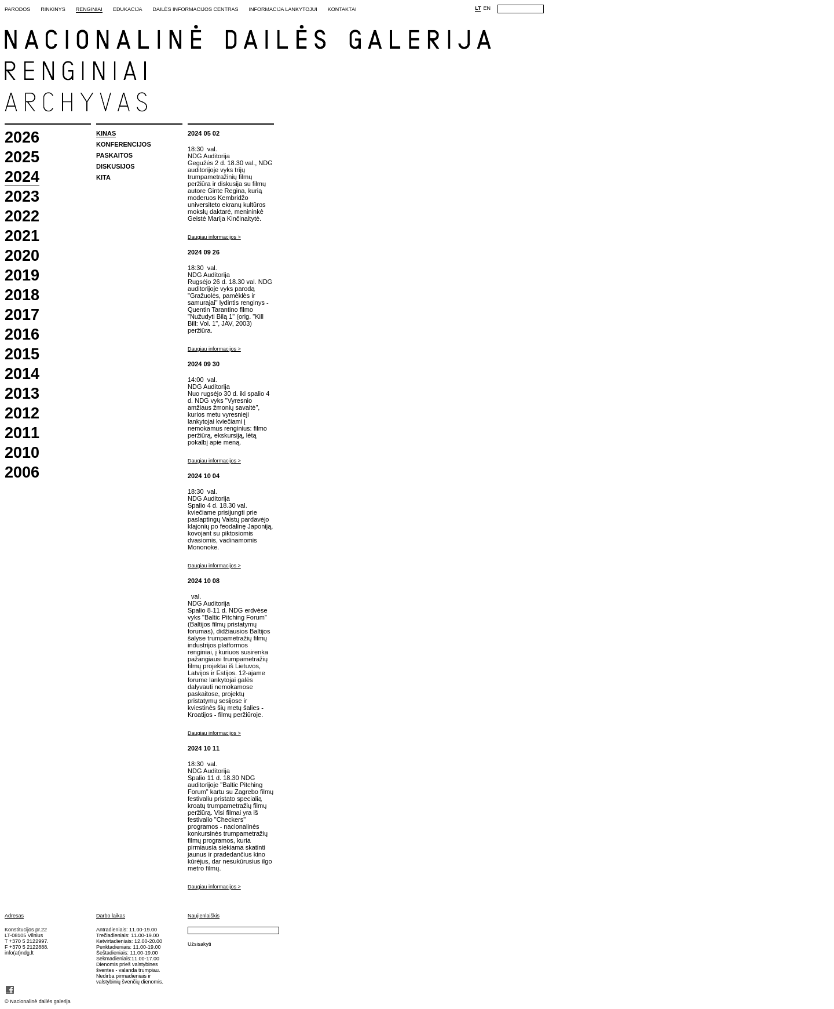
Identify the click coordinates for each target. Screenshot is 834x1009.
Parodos (17, 9)
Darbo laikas (110, 916)
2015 (22, 354)
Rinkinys (53, 9)
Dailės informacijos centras (195, 9)
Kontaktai (342, 9)
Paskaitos (114, 155)
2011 (22, 433)
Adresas (14, 916)
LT (478, 8)
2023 (22, 197)
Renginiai (89, 9)
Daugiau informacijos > (214, 237)
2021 (22, 236)
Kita (103, 177)
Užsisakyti (199, 944)
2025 (22, 157)
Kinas (106, 133)
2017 (22, 315)
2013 (22, 394)
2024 (22, 177)
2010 (22, 453)
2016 (22, 335)
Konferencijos (123, 144)
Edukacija (127, 9)
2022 (22, 216)
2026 (22, 137)
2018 (22, 295)
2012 (22, 413)
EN (487, 8)
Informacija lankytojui (282, 9)
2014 (22, 374)
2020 (22, 256)
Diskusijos (115, 166)
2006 (22, 472)
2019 (22, 275)
